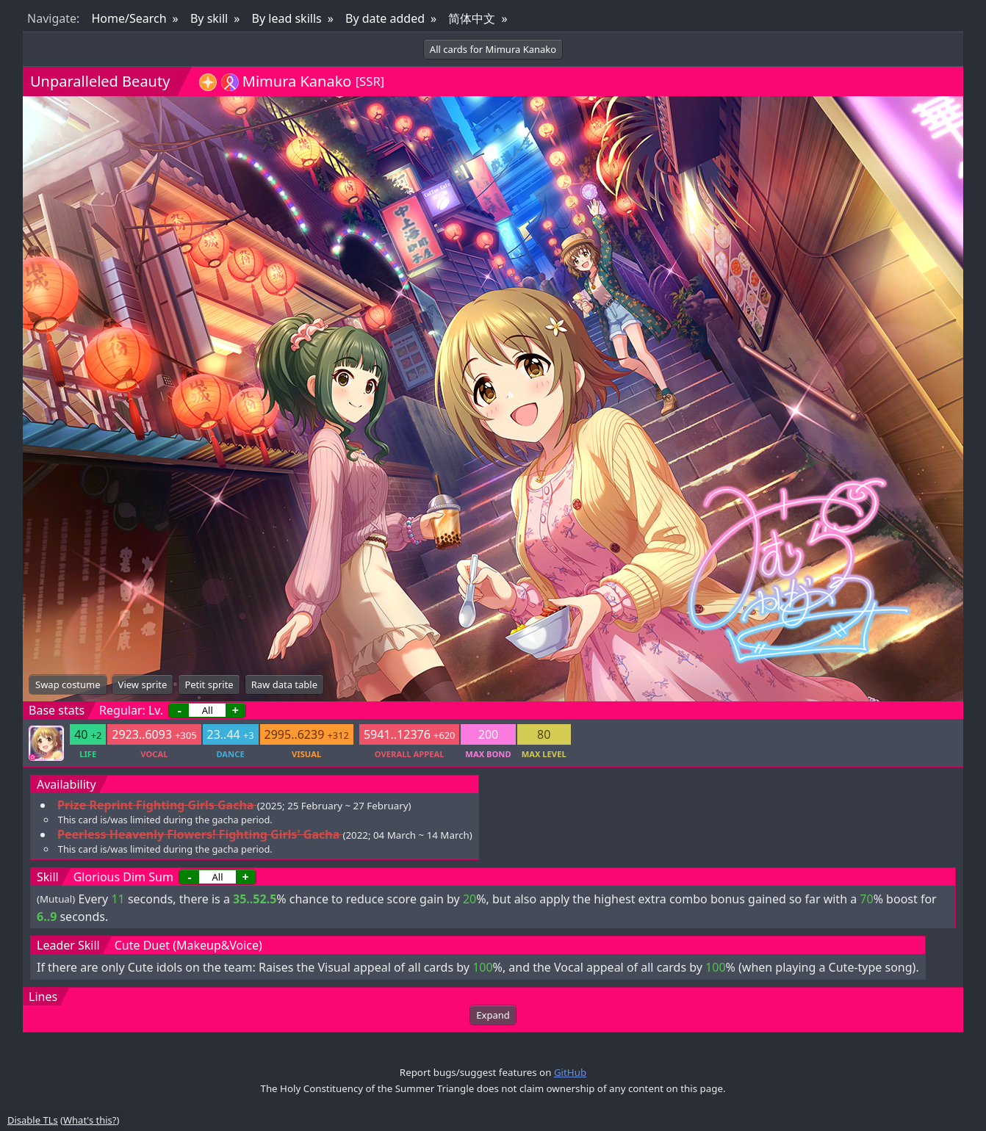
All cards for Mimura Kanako (493, 49)
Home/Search (128, 18)
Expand (492, 1015)
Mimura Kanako (297, 81)
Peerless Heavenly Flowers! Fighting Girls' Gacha (198, 834)
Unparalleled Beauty (100, 81)
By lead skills (287, 18)
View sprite (143, 684)
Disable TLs (32, 1120)
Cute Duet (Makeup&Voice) (188, 945)
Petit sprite (208, 684)
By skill (209, 18)
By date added (385, 18)
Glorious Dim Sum (123, 877)
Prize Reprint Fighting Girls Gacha (155, 805)
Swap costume (68, 684)
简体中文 (471, 18)
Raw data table (284, 684)
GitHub (570, 1072)
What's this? (89, 1120)
